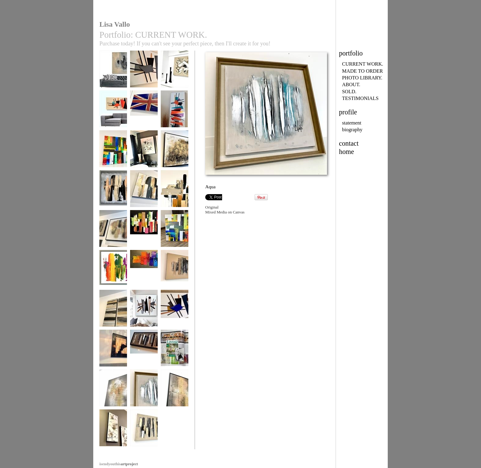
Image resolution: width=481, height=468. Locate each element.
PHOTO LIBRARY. (362, 78)
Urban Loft (144, 430)
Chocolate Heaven (174, 72)
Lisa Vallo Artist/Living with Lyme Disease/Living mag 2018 (174, 360)
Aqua (144, 391)
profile (348, 112)
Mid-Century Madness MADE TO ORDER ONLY (144, 78)
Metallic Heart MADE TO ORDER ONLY (113, 236)
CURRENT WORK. (362, 64)
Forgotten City (113, 72)
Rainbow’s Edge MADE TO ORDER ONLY (113, 156)
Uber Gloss (113, 351)
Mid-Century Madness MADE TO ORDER (174, 315)
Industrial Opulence (144, 353)
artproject (118, 464)
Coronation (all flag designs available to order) (144, 116)
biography (352, 129)
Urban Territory (113, 191)
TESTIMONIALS (360, 98)
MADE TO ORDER (362, 71)
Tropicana (144, 231)
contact (349, 143)
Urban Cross (174, 191)
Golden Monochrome (113, 313)
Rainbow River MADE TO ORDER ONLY (144, 275)
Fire (113, 391)
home (346, 151)
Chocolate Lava (174, 271)
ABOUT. (351, 84)
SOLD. (349, 91)
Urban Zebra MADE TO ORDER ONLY (144, 196)
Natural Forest (144, 151)
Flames (174, 391)
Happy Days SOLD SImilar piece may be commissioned (174, 238)
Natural (113, 430)
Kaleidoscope (113, 271)
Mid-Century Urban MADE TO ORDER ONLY (144, 315)
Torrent (174, 151)
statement (351, 123)
